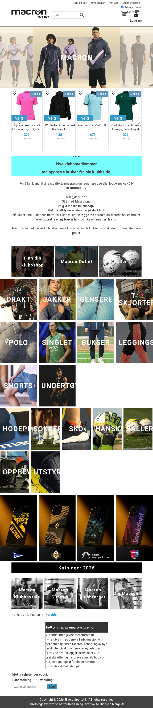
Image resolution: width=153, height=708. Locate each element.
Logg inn (136, 20)
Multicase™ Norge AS (110, 704)
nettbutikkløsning (71, 704)
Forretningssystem (41, 704)
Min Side (113, 2)
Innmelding (23, 680)
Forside (51, 614)
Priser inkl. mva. (131, 7)
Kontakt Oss (80, 2)
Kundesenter (98, 2)
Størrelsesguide (131, 2)
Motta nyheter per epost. (30, 674)
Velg (52, 118)
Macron (35, 614)
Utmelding (45, 680)
